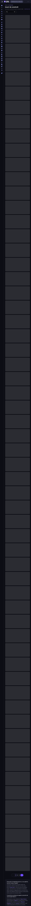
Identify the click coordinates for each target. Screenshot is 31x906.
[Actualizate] (2, 13)
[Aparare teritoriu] (2, 24)
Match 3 (16, 900)
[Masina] (2, 58)
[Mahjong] (2, 56)
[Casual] (2, 34)
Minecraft (12, 887)
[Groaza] (2, 50)
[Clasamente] (2, 19)
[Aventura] (2, 26)
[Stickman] (2, 68)
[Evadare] (2, 42)
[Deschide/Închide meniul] (2, 1)
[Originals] (2, 15)
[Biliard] (2, 30)
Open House (23, 899)
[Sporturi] (2, 66)
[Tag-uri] (2, 73)
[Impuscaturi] (2, 52)
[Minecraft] (2, 60)
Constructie (10, 5)
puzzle (17, 903)
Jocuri (6, 5)
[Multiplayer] (2, 17)
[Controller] (2, 40)
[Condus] (2, 38)
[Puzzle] (2, 64)
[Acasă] (2, 5)
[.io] (2, 54)
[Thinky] (2, 70)
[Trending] (2, 11)
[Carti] (2, 32)
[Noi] (2, 9)
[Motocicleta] (2, 62)
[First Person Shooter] (2, 44)
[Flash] (2, 46)
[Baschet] (2, 28)
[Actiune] (2, 22)
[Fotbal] (2, 48)
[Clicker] (2, 36)
